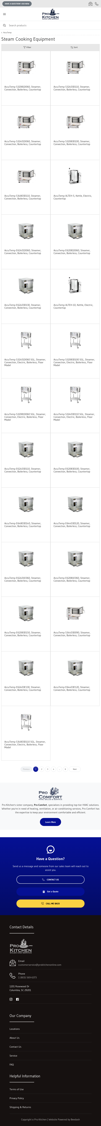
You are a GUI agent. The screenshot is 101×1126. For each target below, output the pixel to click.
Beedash (75, 1119)
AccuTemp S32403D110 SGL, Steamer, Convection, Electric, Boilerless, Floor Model (74, 417)
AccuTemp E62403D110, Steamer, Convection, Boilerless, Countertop (22, 470)
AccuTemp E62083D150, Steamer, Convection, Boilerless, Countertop (22, 634)
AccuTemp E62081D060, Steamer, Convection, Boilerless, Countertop (72, 252)
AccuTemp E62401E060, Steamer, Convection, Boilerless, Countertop (22, 579)
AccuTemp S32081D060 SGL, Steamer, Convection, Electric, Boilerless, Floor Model (25, 417)
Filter (27, 47)
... (59, 769)
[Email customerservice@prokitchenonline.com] (90, 4)
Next (75, 769)
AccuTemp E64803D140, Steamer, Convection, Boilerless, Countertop (22, 524)
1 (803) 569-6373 (27, 977)
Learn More (50, 822)
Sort (74, 47)
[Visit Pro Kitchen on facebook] (17, 999)
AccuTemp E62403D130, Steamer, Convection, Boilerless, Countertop (22, 306)
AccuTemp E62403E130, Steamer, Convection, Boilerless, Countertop (22, 688)
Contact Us (50, 879)
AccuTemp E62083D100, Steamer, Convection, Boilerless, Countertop (72, 470)
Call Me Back (50, 903)
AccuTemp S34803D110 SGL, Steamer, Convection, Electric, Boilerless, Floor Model (25, 744)
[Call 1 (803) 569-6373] (97, 4)
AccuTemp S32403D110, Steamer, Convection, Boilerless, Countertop (72, 88)
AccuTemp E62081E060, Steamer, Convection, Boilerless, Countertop (72, 579)
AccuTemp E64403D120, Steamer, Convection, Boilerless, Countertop (72, 524)
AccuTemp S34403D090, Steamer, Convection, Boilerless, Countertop (72, 634)
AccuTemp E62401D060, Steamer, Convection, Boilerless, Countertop (22, 252)
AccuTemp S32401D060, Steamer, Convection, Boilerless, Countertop (22, 142)
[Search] (50, 25)
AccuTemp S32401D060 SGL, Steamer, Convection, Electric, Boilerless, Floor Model (25, 362)
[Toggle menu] (4, 14)
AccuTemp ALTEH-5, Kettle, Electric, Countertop (73, 197)
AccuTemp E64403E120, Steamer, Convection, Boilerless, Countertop (72, 688)
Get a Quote (50, 891)
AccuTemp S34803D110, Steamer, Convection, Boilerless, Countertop (22, 197)
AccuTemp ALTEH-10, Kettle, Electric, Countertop (73, 306)
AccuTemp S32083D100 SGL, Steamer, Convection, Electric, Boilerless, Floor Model (74, 362)
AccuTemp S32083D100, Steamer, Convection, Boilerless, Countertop (72, 142)
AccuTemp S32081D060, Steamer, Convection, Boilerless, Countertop (22, 88)
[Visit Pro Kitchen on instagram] (11, 999)
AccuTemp (7, 32)
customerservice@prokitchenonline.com (39, 964)
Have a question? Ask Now (17, 4)
